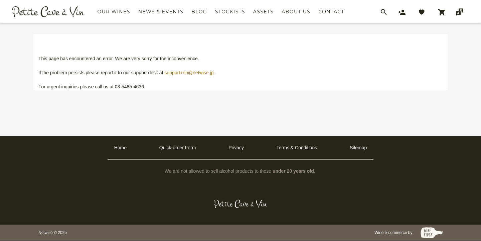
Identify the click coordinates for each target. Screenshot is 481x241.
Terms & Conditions (297, 147)
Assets (263, 12)
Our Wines (114, 12)
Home (120, 147)
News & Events (161, 12)
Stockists (230, 12)
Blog (199, 12)
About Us (296, 12)
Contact (331, 12)
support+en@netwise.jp (188, 72)
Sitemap (358, 147)
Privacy (236, 147)
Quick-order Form (177, 147)
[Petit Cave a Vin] (241, 203)
